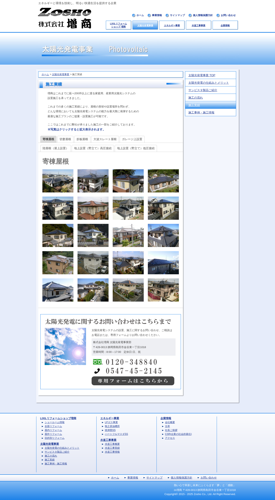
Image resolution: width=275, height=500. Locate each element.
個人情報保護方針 (203, 15)
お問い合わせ (228, 15)
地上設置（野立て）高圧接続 (93, 148)
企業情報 (225, 25)
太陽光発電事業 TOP (201, 75)
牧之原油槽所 (112, 426)
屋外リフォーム (53, 434)
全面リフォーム (53, 426)
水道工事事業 (198, 25)
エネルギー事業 (172, 25)
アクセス (170, 438)
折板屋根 (82, 139)
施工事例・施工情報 (201, 112)
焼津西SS (110, 430)
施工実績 (194, 105)
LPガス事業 (111, 422)
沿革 (167, 426)
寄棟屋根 (48, 139)
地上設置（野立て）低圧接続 (136, 148)
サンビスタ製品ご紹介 (202, 90)
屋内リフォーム (53, 430)
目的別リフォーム (55, 438)
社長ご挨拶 (171, 430)
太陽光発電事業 (145, 25)
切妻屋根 (65, 139)
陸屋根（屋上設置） (56, 148)
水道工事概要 (112, 444)
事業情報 (157, 15)
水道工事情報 (112, 451)
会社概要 (170, 422)
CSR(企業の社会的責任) (178, 434)
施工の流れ (195, 97)
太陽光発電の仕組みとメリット (208, 82)
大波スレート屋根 (105, 139)
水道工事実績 (112, 447)
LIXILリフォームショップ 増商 (118, 25)
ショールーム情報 (55, 422)
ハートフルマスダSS (116, 434)
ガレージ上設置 (132, 139)
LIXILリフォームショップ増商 (58, 418)
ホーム (140, 15)
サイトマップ (177, 15)
